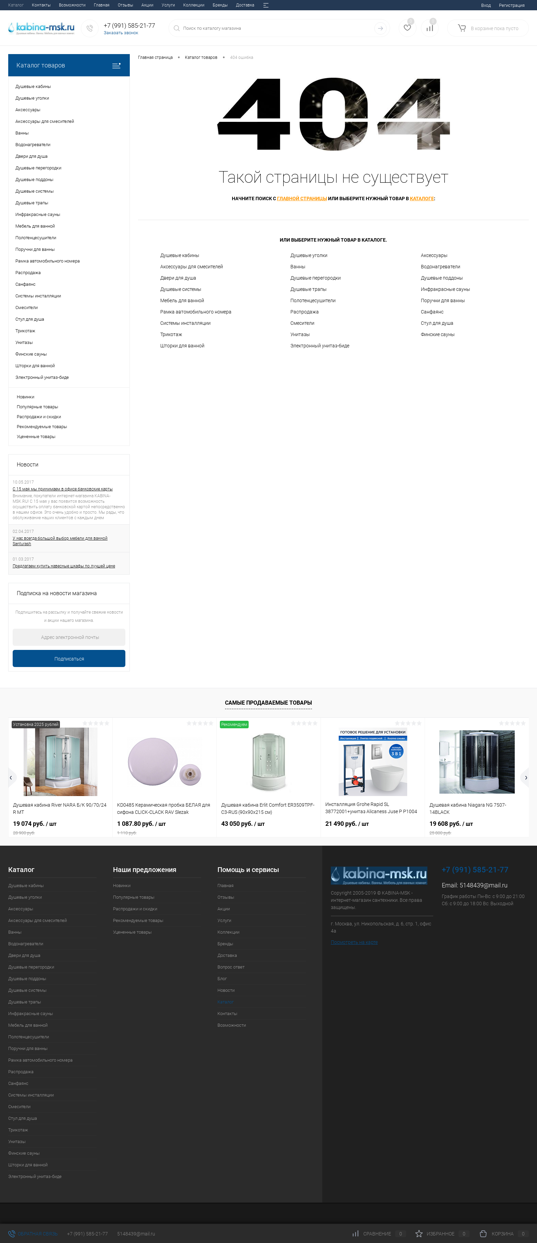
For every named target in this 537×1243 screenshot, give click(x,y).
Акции (62, 5)
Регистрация (512, 5)
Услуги (82, 5)
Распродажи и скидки (39, 416)
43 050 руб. (243, 823)
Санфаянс (432, 312)
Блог (215, 5)
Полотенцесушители (313, 300)
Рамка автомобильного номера (196, 312)
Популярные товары (37, 406)
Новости (236, 5)
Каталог (225, 1001)
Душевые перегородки (315, 278)
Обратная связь (33, 1233)
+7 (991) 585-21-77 (87, 1233)
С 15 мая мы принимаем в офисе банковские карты (63, 489)
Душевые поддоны (442, 278)
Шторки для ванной (182, 345)
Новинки (25, 396)
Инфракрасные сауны (445, 289)
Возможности (231, 1025)
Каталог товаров (69, 65)
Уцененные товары (36, 436)
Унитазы (300, 334)
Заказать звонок (121, 32)
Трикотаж (171, 334)
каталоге (422, 198)
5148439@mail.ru (484, 885)
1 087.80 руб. (164, 828)
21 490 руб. (347, 823)
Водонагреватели (440, 266)
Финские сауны (438, 334)
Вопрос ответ (190, 5)
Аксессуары (434, 255)
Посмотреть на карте (354, 942)
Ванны (297, 266)
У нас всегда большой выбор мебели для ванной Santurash (60, 541)
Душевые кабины (179, 255)
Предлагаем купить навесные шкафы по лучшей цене (64, 566)
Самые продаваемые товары (268, 703)
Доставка (159, 5)
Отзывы (40, 5)
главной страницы (302, 198)
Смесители (302, 323)
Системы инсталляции (185, 323)
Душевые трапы (308, 289)
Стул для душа (437, 323)
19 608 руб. (476, 828)
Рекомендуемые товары (42, 426)
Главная (16, 5)
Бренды (134, 5)
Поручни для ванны (443, 300)
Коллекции (108, 5)
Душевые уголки (308, 255)
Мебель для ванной (182, 300)
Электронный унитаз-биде (319, 345)
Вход (486, 5)
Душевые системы (180, 289)
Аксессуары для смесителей (191, 266)
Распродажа (304, 312)
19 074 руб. (60, 828)
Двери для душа (178, 278)
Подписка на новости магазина (57, 593)
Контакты (227, 1013)
